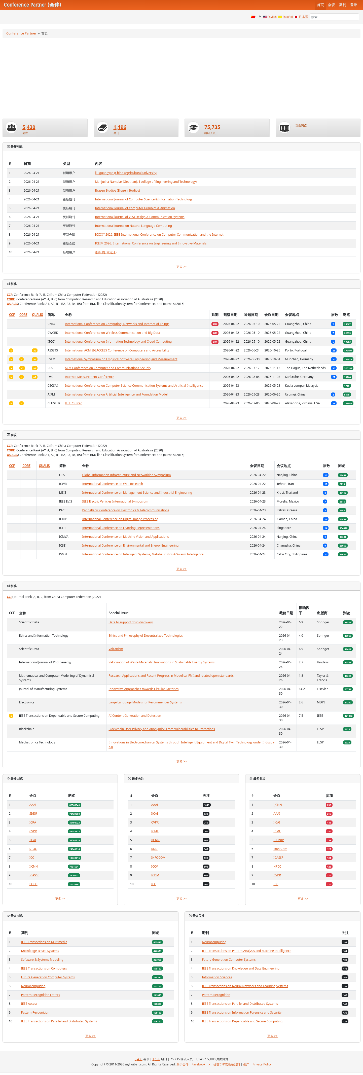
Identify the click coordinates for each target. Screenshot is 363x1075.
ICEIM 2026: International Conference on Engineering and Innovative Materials (150, 243)
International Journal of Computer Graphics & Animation (135, 208)
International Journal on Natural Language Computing (133, 226)
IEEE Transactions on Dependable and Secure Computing (242, 1021)
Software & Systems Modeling (42, 959)
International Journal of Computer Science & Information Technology (143, 199)
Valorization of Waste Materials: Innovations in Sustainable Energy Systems (161, 662)
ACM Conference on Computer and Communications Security (108, 368)
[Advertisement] (181, 78)
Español (288, 17)
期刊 (342, 5)
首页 (320, 5)
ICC (31, 857)
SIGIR (33, 813)
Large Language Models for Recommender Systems (145, 702)
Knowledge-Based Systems (40, 951)
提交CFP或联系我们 (226, 1064)
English (272, 17)
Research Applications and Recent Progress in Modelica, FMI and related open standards (171, 675)
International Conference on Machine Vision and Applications (125, 536)
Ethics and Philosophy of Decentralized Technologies (145, 635)
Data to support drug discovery (130, 622)
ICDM (155, 875)
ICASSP (34, 875)
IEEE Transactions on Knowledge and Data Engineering (240, 968)
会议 (331, 5)
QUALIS (12, 304)
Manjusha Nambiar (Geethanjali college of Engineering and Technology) (146, 182)
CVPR (33, 831)
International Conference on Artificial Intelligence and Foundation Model (116, 394)
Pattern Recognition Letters (40, 995)
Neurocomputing (33, 986)
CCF (9, 295)
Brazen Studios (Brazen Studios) (117, 190)
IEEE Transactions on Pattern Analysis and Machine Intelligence (246, 951)
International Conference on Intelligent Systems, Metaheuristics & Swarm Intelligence (142, 554)
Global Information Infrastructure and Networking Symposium (126, 475)
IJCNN (33, 866)
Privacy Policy (262, 1064)
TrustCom (280, 849)
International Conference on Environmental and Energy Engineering (130, 545)
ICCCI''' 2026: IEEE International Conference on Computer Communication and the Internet (159, 234)
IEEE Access (29, 1003)
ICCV (154, 866)
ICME (277, 831)
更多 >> (181, 267)
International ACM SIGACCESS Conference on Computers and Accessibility (117, 350)
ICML (155, 831)
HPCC (277, 866)
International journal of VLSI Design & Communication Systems (139, 217)
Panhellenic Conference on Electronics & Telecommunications (125, 510)
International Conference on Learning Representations (120, 528)
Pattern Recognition (35, 1012)
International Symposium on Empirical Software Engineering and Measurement (121, 359)
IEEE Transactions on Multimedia (44, 942)
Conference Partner (21, 33)
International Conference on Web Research (112, 484)
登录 (353, 5)
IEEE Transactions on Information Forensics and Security (241, 1012)
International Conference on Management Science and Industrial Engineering (137, 492)
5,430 (28, 127)
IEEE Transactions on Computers (44, 968)
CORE (11, 299)
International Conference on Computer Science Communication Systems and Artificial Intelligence (134, 385)
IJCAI (32, 840)
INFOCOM (158, 857)
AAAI (32, 805)
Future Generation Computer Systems (48, 977)
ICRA (32, 822)
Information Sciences (217, 977)
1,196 (120, 127)
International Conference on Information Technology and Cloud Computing (118, 341)
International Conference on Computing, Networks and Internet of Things (117, 324)
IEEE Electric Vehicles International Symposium (115, 501)
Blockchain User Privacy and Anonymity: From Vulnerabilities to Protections (161, 729)
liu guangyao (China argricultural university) (126, 173)
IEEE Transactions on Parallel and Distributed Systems (59, 1021)
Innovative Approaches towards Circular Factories (143, 689)
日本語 (303, 17)
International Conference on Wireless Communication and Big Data (112, 333)
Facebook (198, 1064)
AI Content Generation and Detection (134, 715)
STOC (33, 849)
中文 (259, 17)
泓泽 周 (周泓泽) (105, 252)
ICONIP (278, 840)
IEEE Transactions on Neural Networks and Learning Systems (245, 986)
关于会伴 (182, 1064)
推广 (246, 1064)
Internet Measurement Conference (89, 377)
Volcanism (115, 649)
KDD (154, 849)
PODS (33, 884)
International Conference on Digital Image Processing (120, 519)
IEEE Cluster (73, 403)
